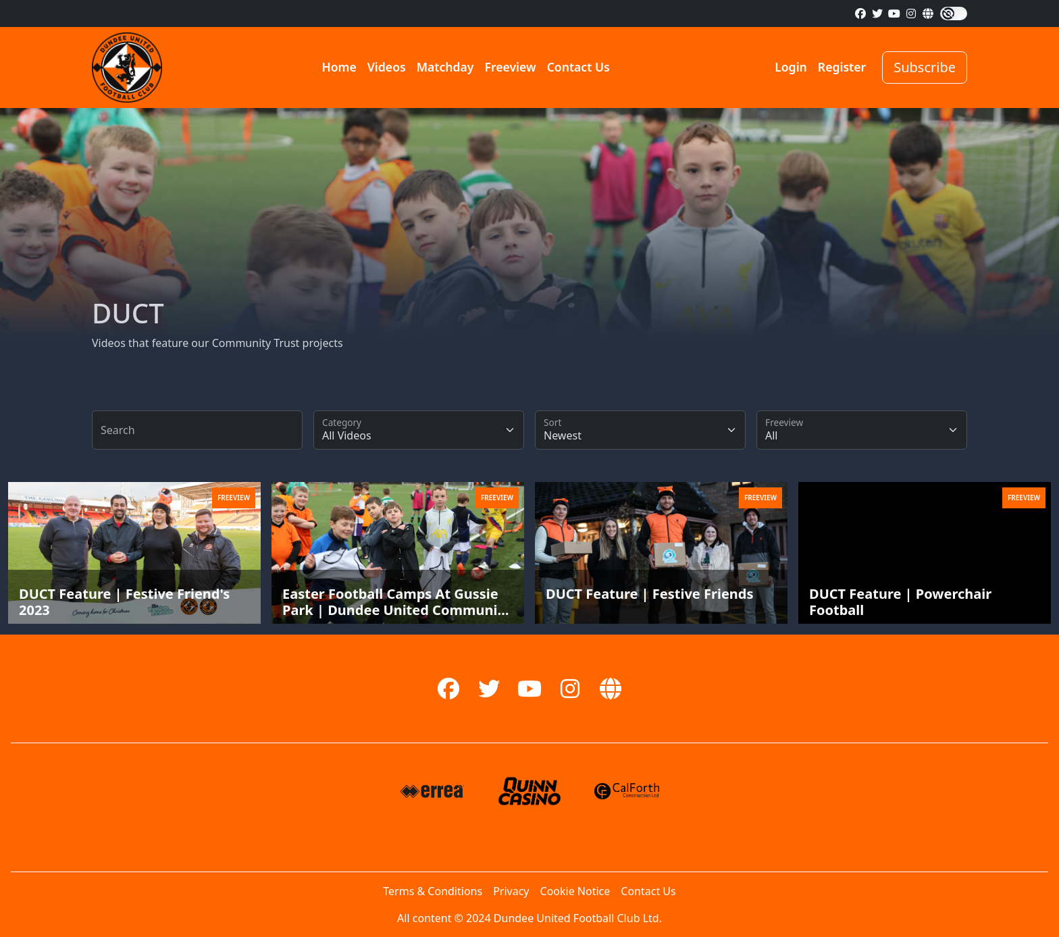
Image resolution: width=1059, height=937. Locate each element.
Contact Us (578, 67)
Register (842, 67)
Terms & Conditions (432, 891)
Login (791, 67)
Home (338, 67)
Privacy (511, 891)
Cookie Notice (575, 891)
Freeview (510, 67)
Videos (386, 67)
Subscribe (925, 67)
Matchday (445, 67)
